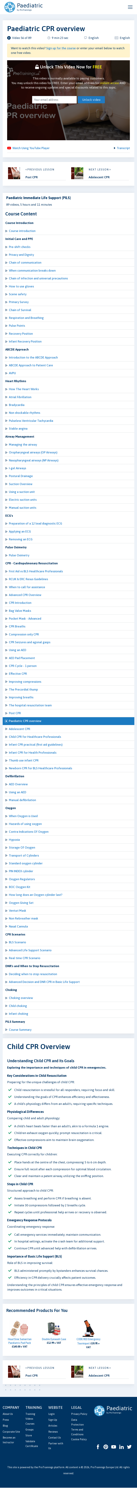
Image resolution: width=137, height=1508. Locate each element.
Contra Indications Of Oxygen (29, 847)
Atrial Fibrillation (20, 403)
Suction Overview (20, 492)
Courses (30, 1444)
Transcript (123, 149)
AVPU (12, 378)
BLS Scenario (17, 961)
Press (6, 1440)
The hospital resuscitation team (30, 718)
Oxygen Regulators (22, 896)
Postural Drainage (21, 484)
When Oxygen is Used (23, 831)
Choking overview (21, 1017)
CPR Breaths (17, 637)
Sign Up (52, 1440)
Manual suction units (22, 516)
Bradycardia (16, 411)
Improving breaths (21, 710)
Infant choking (18, 1034)
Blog (5, 1446)
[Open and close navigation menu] (130, 7)
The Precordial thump (23, 702)
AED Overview (18, 799)
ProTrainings (46, 1487)
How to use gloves (21, 290)
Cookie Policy (79, 1459)
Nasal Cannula (18, 944)
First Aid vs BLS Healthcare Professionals (36, 581)
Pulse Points (17, 330)
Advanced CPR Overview (25, 605)
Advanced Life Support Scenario (30, 969)
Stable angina (18, 435)
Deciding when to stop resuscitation (33, 993)
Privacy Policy (79, 1434)
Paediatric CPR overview (25, 734)
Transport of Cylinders (24, 872)
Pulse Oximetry (19, 564)
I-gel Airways (17, 475)
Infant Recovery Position (25, 346)
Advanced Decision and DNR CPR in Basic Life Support (44, 1001)
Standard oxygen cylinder (26, 880)
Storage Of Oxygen (22, 864)
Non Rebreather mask (23, 937)
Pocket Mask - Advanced (25, 629)
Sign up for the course (61, 48)
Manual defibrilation (22, 815)
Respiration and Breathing (26, 322)
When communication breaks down (32, 273)
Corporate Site (11, 1452)
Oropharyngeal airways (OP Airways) (33, 459)
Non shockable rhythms (24, 419)
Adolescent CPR (19, 742)
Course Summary (20, 1050)
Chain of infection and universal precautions (38, 281)
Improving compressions (25, 694)
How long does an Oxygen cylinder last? (35, 912)
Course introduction (22, 233)
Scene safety (17, 298)
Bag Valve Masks (20, 621)
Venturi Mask (17, 928)
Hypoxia (14, 856)
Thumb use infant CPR (24, 775)
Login (51, 1434)
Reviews (53, 1452)
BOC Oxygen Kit (19, 904)
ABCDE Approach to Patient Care (31, 370)
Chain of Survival (20, 314)
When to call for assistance (27, 597)
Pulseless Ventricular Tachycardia (31, 427)
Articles (52, 1446)
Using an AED (17, 662)
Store (29, 1455)
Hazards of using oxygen (25, 839)
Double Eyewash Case (54, 1359)
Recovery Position (21, 338)
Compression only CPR (24, 645)
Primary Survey (19, 306)
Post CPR (15, 726)
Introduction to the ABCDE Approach (33, 362)
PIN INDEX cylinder (21, 888)
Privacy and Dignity (21, 257)
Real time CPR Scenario (24, 977)
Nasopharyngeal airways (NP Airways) (34, 467)
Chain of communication (25, 265)
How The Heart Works (24, 395)
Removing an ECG (20, 548)
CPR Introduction (20, 613)
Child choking (18, 1025)
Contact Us (54, 1457)
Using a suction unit (22, 500)
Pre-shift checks (19, 249)
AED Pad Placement (22, 670)
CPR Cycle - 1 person (23, 678)
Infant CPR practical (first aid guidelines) (36, 759)
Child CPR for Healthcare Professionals (35, 750)
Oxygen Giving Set (21, 920)
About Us (8, 1434)
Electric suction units (23, 508)
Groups (30, 1449)
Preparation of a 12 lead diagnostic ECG (35, 532)
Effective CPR (18, 686)
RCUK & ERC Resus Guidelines (28, 589)
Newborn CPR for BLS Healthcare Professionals (40, 783)
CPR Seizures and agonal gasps (29, 653)
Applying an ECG (20, 540)
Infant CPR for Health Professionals (32, 767)
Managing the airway (23, 451)
